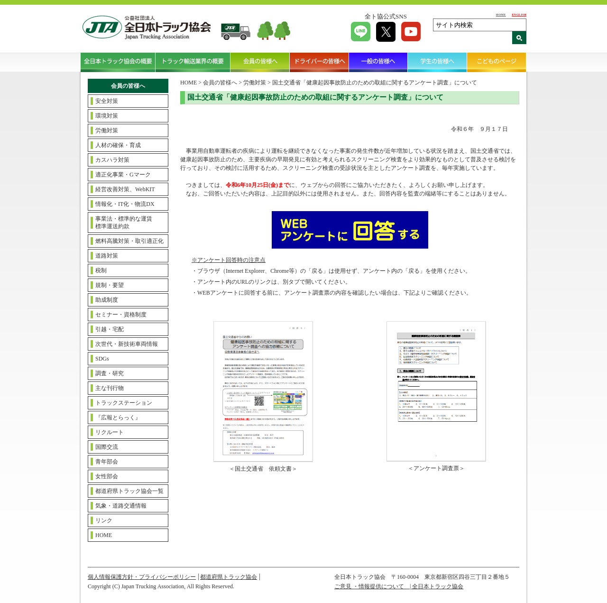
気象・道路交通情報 (121, 505)
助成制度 (106, 300)
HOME (501, 14)
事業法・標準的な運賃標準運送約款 (123, 222)
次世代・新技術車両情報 (126, 344)
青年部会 (106, 461)
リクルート (109, 432)
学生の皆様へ (437, 62)
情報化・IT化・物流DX (125, 204)
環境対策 (106, 115)
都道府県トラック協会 (228, 577)
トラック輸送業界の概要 (193, 62)
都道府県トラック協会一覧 (129, 491)
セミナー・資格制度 (121, 314)
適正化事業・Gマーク (123, 174)
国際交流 (106, 447)
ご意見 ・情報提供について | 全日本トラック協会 (398, 586)
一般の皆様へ (378, 62)
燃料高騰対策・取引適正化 (129, 241)
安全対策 (106, 101)
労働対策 (106, 130)
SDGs (102, 358)
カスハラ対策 (112, 160)
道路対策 (106, 255)
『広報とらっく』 (118, 417)
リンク (103, 520)
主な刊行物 (109, 388)
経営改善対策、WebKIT (125, 189)
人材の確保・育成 (118, 145)
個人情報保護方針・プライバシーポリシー (142, 577)
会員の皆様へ (260, 62)
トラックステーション (123, 402)
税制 (101, 270)
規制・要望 (109, 285)
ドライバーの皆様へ (319, 62)
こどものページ (496, 62)
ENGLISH (519, 14)
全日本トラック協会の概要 (118, 62)
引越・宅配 (109, 329)
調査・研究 (109, 373)
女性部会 (106, 476)
